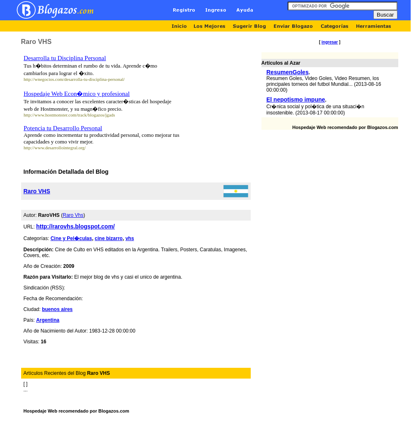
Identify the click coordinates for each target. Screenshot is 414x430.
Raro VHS (37, 191)
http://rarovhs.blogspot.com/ (75, 226)
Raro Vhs (73, 215)
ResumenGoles (287, 72)
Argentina (47, 320)
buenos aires (57, 309)
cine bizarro (109, 238)
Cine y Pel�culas (71, 238)
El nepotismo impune (295, 99)
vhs (130, 238)
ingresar (330, 42)
